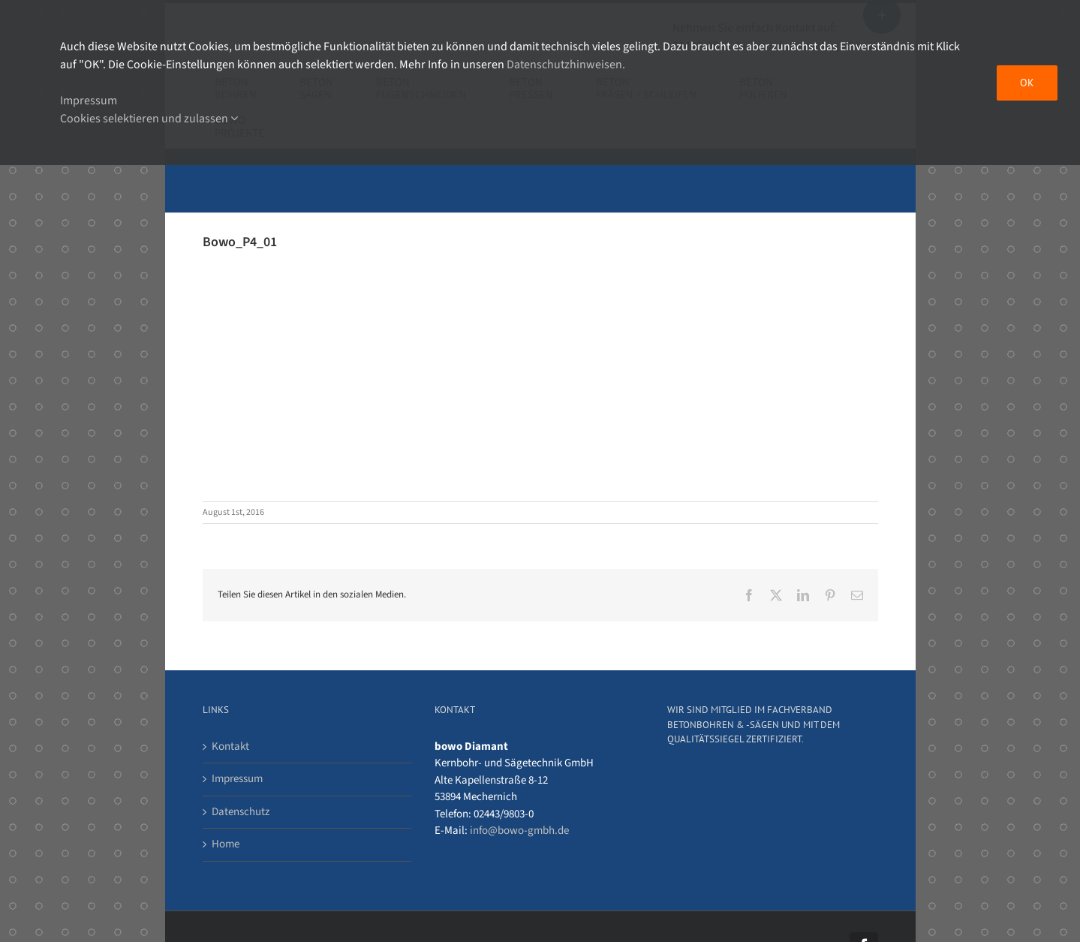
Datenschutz (240, 812)
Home (225, 844)
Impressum (237, 779)
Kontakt (230, 746)
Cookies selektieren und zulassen (149, 118)
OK (1027, 82)
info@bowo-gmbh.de (519, 830)
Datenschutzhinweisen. (566, 64)
